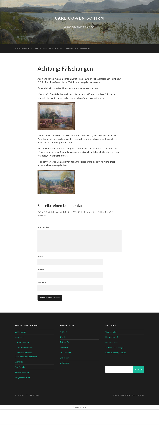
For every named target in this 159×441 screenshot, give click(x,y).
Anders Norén (128, 395)
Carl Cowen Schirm (79, 18)
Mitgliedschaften (22, 377)
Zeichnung (64, 363)
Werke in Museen (24, 352)
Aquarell (63, 331)
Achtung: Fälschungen (114, 347)
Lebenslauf (19, 337)
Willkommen (21, 48)
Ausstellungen (23, 342)
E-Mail (41, 269)
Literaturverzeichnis (25, 347)
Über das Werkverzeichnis (46, 48)
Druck (62, 337)
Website (42, 282)
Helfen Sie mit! (111, 337)
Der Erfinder (20, 367)
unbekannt (64, 357)
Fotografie (64, 342)
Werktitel (19, 362)
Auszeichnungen (22, 372)
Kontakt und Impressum (78, 48)
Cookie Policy (111, 331)
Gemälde (64, 347)
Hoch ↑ (141, 395)
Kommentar (44, 227)
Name (41, 256)
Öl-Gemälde (65, 352)
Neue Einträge (111, 342)
